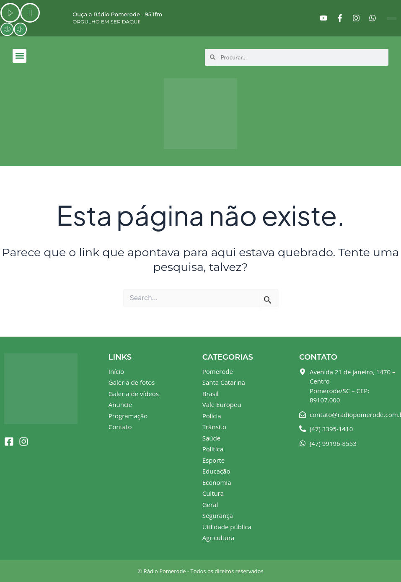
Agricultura (218, 537)
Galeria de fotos (132, 382)
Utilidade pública (226, 527)
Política (212, 449)
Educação (216, 471)
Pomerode (217, 371)
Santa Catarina (223, 382)
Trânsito (214, 426)
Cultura (213, 493)
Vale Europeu (221, 404)
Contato (120, 426)
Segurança (217, 515)
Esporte (213, 460)
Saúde (211, 438)
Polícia (211, 416)
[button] (19, 56)
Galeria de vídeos (134, 393)
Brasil (210, 393)
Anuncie (120, 404)
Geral (210, 504)
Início (116, 371)
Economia (216, 482)
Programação (128, 416)
